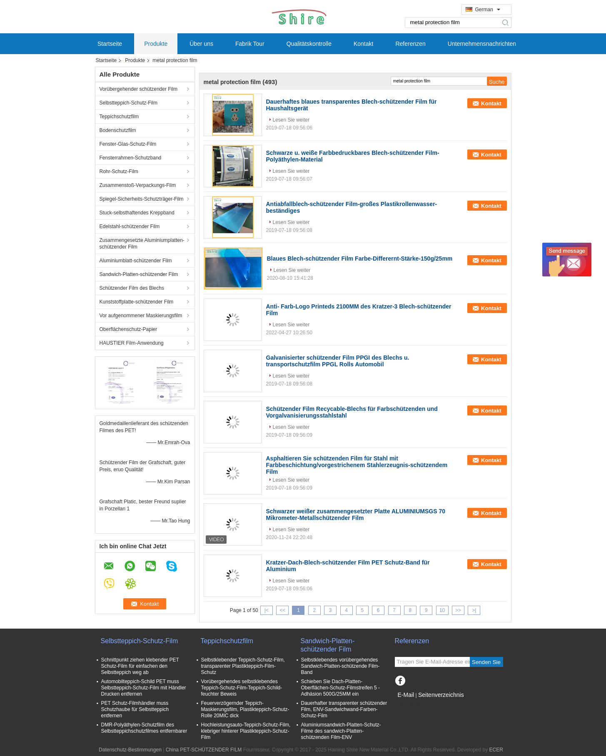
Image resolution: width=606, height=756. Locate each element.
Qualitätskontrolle (309, 43)
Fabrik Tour (249, 43)
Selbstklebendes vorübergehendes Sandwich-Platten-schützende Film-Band (340, 666)
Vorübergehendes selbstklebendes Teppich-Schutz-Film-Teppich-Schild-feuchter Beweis (241, 688)
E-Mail (406, 694)
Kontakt (363, 43)
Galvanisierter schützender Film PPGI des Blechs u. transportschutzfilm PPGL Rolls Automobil (337, 361)
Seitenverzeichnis (441, 694)
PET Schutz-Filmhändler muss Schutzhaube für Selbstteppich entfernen (135, 709)
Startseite (109, 43)
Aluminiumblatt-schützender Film (136, 261)
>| (474, 610)
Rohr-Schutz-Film (119, 171)
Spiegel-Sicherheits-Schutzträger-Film (142, 199)
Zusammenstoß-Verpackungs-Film (138, 185)
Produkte (155, 43)
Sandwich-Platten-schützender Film (139, 274)
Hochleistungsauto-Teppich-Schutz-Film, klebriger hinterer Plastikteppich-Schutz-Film (246, 731)
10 (442, 610)
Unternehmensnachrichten (482, 43)
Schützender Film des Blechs (133, 288)
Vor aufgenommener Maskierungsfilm (141, 315)
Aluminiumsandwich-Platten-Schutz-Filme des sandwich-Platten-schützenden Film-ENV (341, 731)
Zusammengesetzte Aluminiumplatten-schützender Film (142, 243)
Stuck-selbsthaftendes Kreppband (137, 213)
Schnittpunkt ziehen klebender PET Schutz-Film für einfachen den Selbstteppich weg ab (140, 666)
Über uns (201, 43)
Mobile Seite (411, 705)
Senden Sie (486, 662)
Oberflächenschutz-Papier (128, 329)
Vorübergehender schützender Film (138, 89)
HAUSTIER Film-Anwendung (132, 343)
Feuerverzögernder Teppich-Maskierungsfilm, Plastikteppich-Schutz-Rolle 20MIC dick (245, 709)
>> (458, 610)
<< (282, 610)
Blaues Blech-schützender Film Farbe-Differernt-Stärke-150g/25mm (360, 258)
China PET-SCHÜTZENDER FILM (204, 750)
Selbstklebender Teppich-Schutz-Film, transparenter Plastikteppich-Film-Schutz (243, 666)
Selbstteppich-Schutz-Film (128, 103)
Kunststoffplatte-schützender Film (137, 302)
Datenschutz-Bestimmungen (130, 750)
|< (266, 610)
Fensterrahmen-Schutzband (131, 158)
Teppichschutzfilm (119, 116)
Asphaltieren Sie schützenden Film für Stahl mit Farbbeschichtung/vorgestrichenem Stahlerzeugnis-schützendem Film (357, 465)
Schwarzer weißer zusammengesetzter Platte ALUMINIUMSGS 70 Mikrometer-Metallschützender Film (356, 514)
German (487, 9)
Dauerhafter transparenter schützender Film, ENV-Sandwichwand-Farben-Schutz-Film (344, 709)
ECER (496, 750)
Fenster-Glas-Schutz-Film (128, 144)
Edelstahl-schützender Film (130, 226)
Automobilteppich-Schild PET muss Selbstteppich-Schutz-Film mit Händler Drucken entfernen (143, 688)
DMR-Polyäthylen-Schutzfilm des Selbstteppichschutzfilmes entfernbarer (144, 728)
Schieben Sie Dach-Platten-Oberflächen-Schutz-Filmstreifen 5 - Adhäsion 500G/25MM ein (340, 688)
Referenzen (410, 43)
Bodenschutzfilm (118, 130)
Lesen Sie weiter (291, 120)
